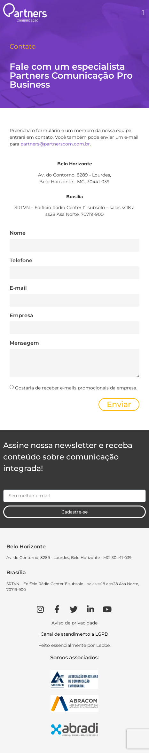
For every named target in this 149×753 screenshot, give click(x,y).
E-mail (18, 288)
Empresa (21, 315)
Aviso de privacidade (74, 623)
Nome (18, 233)
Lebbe (103, 645)
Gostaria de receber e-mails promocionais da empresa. (76, 388)
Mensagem (24, 343)
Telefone (21, 260)
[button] (143, 13)
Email (9, 487)
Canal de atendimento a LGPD (74, 634)
